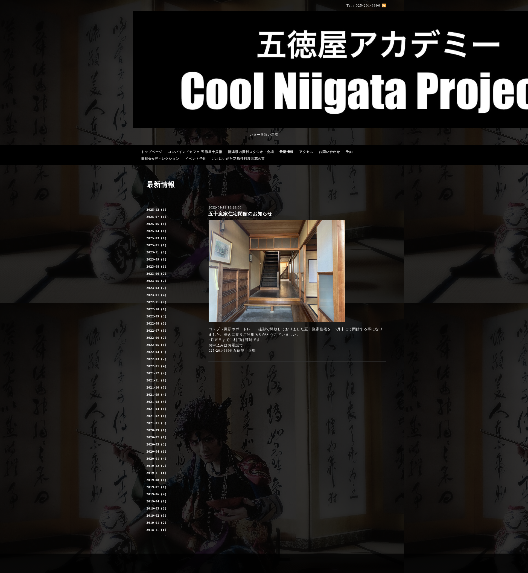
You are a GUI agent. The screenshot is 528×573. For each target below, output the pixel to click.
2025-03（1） (157, 238)
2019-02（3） (157, 515)
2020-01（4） (157, 459)
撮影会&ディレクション (160, 159)
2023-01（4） (157, 295)
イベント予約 (195, 159)
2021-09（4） (157, 395)
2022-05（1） (157, 345)
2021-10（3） (157, 387)
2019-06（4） (157, 494)
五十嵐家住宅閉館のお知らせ (240, 213)
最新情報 (286, 152)
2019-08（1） (157, 480)
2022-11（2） (157, 302)
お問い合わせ (329, 152)
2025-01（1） (157, 245)
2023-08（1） (157, 266)
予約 (349, 152)
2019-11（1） (157, 473)
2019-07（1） (157, 487)
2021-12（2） (157, 373)
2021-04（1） (157, 409)
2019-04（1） (157, 501)
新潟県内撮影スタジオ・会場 (251, 152)
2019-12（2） (157, 466)
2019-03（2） (157, 508)
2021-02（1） (157, 416)
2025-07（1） (157, 217)
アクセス (306, 152)
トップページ (151, 152)
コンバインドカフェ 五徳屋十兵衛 (195, 152)
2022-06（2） (157, 338)
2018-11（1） (157, 530)
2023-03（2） (157, 288)
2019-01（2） (157, 523)
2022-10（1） (157, 309)
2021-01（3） (157, 423)
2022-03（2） (157, 359)
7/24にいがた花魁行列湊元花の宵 (238, 159)
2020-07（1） (157, 437)
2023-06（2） (157, 274)
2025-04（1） (157, 231)
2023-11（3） (157, 252)
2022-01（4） (157, 366)
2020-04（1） (157, 451)
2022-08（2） (157, 323)
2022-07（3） (157, 330)
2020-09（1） (157, 430)
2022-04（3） (157, 352)
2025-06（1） (157, 224)
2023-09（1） (157, 259)
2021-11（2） (157, 380)
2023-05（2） (157, 281)
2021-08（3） (157, 402)
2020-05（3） (157, 444)
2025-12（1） (157, 210)
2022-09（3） (157, 316)
